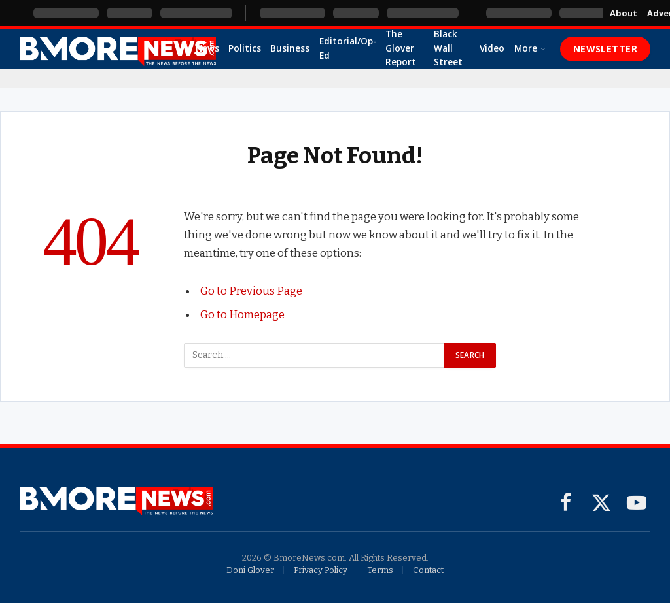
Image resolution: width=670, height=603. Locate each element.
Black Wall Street (448, 48)
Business (289, 48)
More (525, 48)
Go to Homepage (242, 314)
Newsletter (605, 48)
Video (492, 48)
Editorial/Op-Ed (347, 48)
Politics (244, 48)
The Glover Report (400, 48)
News (207, 48)
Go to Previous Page (251, 290)
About (623, 13)
